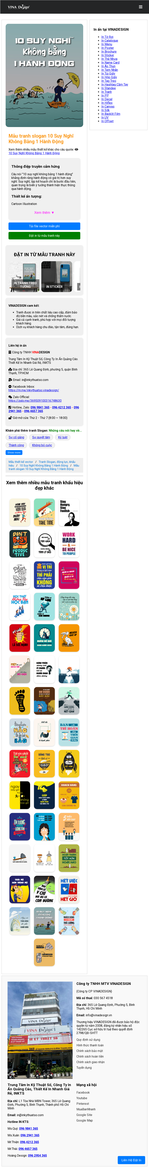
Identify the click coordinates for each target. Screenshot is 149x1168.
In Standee (108, 88)
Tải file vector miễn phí (44, 226)
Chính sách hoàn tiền (90, 1056)
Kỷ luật (62, 437)
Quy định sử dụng (88, 1040)
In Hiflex (107, 103)
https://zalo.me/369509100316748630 (35, 401)
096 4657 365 (33, 411)
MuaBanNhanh (86, 1109)
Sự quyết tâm (41, 437)
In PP (105, 95)
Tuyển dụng (84, 1067)
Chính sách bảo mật (89, 1051)
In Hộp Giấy (109, 77)
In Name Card (110, 62)
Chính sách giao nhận (90, 1062)
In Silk (105, 110)
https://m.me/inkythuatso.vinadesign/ (33, 390)
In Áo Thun (108, 66)
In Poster (107, 48)
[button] (75, 276)
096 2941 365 (29, 1135)
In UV (104, 117)
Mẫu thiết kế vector (21, 462)
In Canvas (107, 106)
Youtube (81, 1098)
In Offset (107, 121)
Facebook (83, 1092)
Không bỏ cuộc (42, 445)
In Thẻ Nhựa (109, 59)
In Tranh (106, 92)
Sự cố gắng (16, 437)
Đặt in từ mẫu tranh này (44, 235)
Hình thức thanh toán (90, 1045)
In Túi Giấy (108, 73)
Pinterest (82, 1104)
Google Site (84, 1115)
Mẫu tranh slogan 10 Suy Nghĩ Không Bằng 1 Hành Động (44, 467)
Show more (14, 452)
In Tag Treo (108, 81)
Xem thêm (44, 213)
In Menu (106, 44)
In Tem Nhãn (109, 70)
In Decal (106, 99)
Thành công (16, 445)
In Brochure (109, 51)
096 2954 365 (37, 1155)
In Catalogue (109, 40)
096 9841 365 (39, 407)
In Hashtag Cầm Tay (114, 84)
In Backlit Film (110, 114)
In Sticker (107, 55)
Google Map (84, 1120)
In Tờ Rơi (107, 37)
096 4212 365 (61, 407)
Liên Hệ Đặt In (131, 1160)
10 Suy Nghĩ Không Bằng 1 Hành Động (34, 153)
